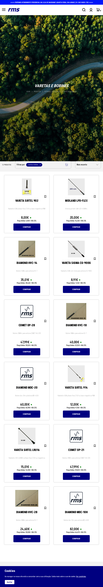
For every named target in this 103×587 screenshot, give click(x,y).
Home (28, 92)
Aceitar (9, 582)
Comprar (27, 227)
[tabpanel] (51, 87)
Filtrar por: (42, 165)
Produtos (37, 92)
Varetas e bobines (70, 92)
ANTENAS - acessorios (52, 92)
